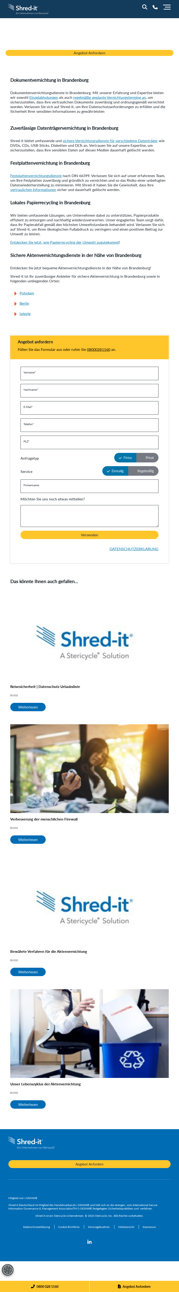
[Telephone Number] (155, 7)
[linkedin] (89, 1242)
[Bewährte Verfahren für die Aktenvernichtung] (89, 901)
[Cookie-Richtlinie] (69, 1227)
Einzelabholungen (43, 97)
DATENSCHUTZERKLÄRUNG (134, 548)
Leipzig (25, 313)
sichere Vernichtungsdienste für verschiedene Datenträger (110, 140)
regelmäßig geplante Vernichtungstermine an (109, 97)
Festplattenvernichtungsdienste (36, 175)
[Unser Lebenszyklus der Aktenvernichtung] (89, 1033)
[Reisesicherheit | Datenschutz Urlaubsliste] (89, 636)
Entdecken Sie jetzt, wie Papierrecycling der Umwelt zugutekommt (64, 242)
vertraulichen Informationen (33, 189)
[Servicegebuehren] (99, 1227)
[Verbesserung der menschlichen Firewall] (89, 768)
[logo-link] (28, 8)
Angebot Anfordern (89, 52)
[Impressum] (149, 1227)
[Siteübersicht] (126, 1227)
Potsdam (27, 293)
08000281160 (98, 349)
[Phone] (44, 1286)
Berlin (24, 303)
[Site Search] (144, 7)
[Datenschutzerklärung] (37, 1227)
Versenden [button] (89, 534)
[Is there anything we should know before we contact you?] (89, 516)
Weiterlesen (28, 707)
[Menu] (167, 6)
